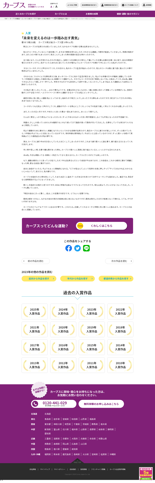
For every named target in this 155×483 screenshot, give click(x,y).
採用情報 (83, 469)
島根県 (57, 443)
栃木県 (104, 424)
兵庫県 (84, 438)
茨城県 (86, 424)
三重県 (48, 438)
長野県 (93, 429)
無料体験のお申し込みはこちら (101, 404)
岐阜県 (102, 429)
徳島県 (48, 449)
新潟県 (48, 429)
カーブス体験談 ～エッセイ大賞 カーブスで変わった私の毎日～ (30, 19)
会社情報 (32, 469)
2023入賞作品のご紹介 (61, 19)
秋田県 (75, 419)
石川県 (66, 429)
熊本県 (57, 454)
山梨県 (84, 429)
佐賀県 (104, 454)
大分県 (86, 454)
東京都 (48, 424)
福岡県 (48, 454)
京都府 (66, 438)
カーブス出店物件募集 (118, 469)
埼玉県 (68, 424)
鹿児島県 (67, 454)
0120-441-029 (54, 403)
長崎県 (77, 454)
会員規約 (73, 469)
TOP (5, 19)
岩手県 (57, 419)
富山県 (57, 429)
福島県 (93, 419)
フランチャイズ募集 (98, 469)
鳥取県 (48, 443)
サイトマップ (45, 469)
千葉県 (77, 424)
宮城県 (66, 419)
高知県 (75, 449)
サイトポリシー (59, 469)
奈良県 (93, 438)
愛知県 (48, 433)
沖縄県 (113, 454)
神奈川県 (58, 424)
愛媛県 (66, 449)
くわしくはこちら (101, 226)
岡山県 (66, 443)
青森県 (48, 419)
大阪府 (75, 438)
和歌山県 (103, 438)
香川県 (57, 449)
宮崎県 (95, 454)
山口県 (84, 443)
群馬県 (95, 424)
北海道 (48, 413)
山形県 (84, 419)
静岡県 (111, 429)
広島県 (75, 443)
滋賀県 (57, 438)
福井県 (75, 429)
